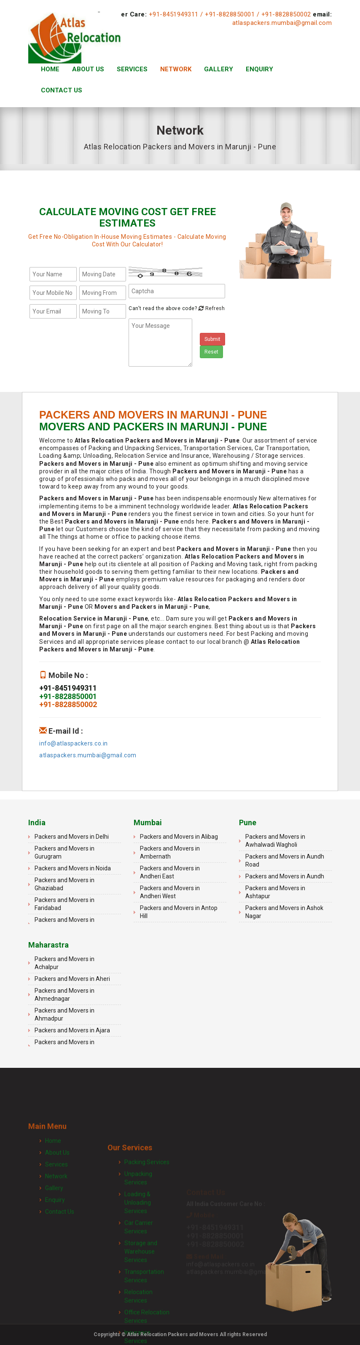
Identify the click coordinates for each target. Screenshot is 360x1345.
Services (132, 69)
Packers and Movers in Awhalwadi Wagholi (275, 840)
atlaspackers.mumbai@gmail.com (282, 23)
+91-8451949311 (174, 14)
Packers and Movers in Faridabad (64, 904)
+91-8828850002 (286, 14)
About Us (88, 69)
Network (175, 69)
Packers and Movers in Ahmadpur (64, 1014)
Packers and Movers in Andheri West (170, 892)
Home (50, 69)
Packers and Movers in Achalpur (64, 963)
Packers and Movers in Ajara (72, 1030)
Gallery (218, 69)
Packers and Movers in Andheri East (170, 872)
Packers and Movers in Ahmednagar (64, 994)
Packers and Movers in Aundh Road (284, 860)
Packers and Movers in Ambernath (170, 852)
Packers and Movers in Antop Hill (179, 912)
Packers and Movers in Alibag (179, 836)
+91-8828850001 (230, 14)
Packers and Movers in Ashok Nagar (284, 912)
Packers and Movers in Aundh (284, 876)
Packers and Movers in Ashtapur (275, 892)
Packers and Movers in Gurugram (64, 852)
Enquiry (259, 69)
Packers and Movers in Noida (73, 868)
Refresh (211, 308)
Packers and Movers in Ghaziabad (64, 884)
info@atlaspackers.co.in (73, 743)
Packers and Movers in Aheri (72, 978)
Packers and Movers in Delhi (72, 836)
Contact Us (61, 90)
